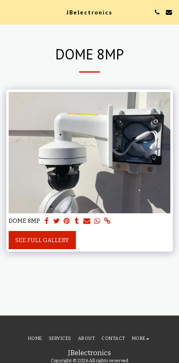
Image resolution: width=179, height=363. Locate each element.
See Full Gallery (42, 240)
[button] (9, 12)
